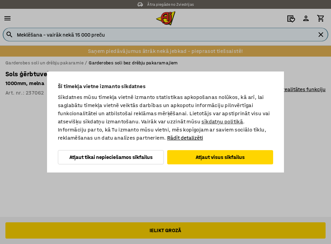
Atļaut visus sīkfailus (220, 157)
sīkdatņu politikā (222, 121)
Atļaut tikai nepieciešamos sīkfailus (111, 157)
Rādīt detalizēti (185, 138)
